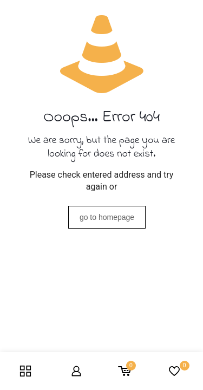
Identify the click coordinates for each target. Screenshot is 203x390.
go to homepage (107, 217)
